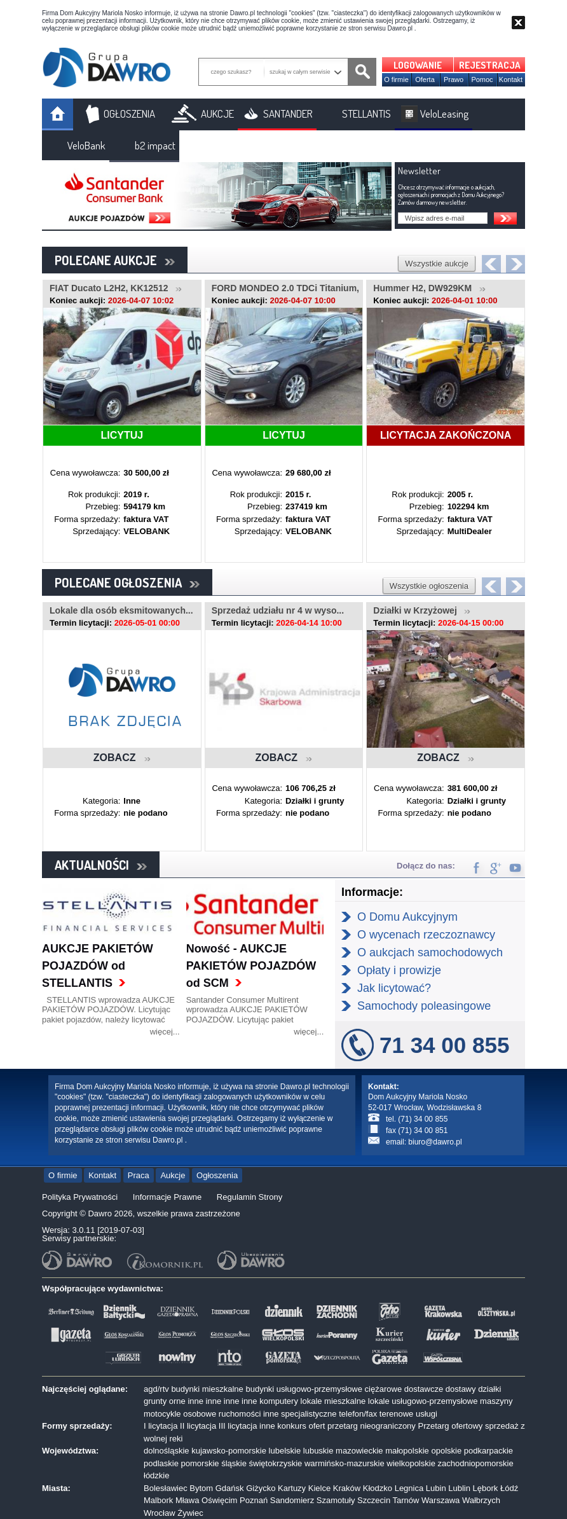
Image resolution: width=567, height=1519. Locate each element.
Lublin (459, 1488)
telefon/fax (358, 1414)
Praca (138, 1175)
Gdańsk (229, 1488)
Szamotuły (336, 1500)
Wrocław (159, 1513)
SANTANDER (288, 113)
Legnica (409, 1488)
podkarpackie (488, 1450)
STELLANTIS (366, 113)
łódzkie (156, 1475)
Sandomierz (292, 1500)
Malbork (158, 1500)
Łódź (509, 1488)
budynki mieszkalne (207, 1389)
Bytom (201, 1488)
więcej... (165, 1031)
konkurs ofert (301, 1426)
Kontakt (511, 79)
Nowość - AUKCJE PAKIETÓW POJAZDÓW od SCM (251, 965)
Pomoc (482, 79)
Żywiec (190, 1513)
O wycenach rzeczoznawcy (426, 934)
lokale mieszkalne (333, 1401)
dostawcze (423, 1389)
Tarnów (406, 1500)
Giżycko (260, 1488)
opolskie (446, 1450)
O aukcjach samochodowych (430, 952)
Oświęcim (219, 1500)
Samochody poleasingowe (424, 1006)
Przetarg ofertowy (450, 1426)
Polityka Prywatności (80, 1197)
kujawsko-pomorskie (228, 1450)
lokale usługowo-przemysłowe (423, 1401)
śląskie (234, 1463)
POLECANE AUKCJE (115, 260)
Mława (187, 1500)
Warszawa (440, 1500)
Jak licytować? (394, 988)
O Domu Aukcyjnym (407, 917)
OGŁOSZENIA (129, 113)
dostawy (461, 1389)
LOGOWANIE (417, 65)
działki (489, 1389)
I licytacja (160, 1426)
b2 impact (155, 145)
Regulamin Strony (249, 1197)
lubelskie (285, 1450)
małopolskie (407, 1450)
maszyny (496, 1401)
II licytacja (198, 1426)
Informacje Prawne (167, 1197)
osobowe (199, 1414)
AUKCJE (217, 113)
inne (195, 1401)
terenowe (396, 1414)
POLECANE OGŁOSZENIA (127, 582)
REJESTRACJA (490, 65)
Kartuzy (292, 1488)
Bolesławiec (166, 1488)
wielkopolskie (410, 1463)
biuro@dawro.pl (434, 1142)
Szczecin (373, 1500)
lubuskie (318, 1450)
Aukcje (172, 1175)
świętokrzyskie (276, 1463)
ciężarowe (383, 1389)
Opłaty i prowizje (399, 970)
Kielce (319, 1488)
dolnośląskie (166, 1450)
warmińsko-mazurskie (344, 1463)
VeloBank (86, 145)
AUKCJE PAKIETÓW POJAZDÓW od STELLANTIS (97, 965)
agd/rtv (156, 1389)
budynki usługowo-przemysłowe (303, 1389)
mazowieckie (359, 1450)
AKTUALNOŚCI (101, 864)
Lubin (436, 1488)
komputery (278, 1401)
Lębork (485, 1488)
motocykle (162, 1414)
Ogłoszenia (217, 1175)
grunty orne (165, 1401)
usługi (426, 1414)
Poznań (254, 1500)
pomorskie (200, 1463)
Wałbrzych (481, 1500)
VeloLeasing (444, 113)
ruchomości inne (249, 1414)
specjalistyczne (308, 1414)
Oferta (425, 79)
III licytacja (238, 1426)
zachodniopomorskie (476, 1463)
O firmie (396, 79)
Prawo (453, 79)
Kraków (346, 1488)
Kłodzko (377, 1488)
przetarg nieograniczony (371, 1426)
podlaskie (161, 1463)
